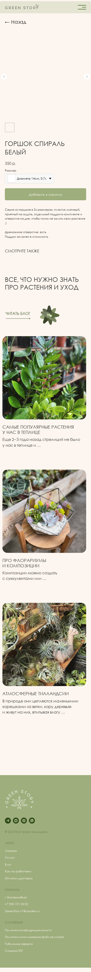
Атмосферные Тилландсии (35, 693)
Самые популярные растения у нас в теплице (38, 429)
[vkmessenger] (16, 821)
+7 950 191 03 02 (16, 904)
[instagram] (24, 821)
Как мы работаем (18, 871)
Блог (8, 864)
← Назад (15, 22)
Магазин (11, 851)
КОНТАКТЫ (12, 890)
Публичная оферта (19, 944)
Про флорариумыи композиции (24, 563)
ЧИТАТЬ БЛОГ (18, 313)
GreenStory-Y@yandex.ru (22, 911)
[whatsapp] (32, 821)
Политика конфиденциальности (28, 930)
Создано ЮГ (14, 950)
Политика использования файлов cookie (34, 937)
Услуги (10, 857)
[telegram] (8, 821)
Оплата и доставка (19, 878)
